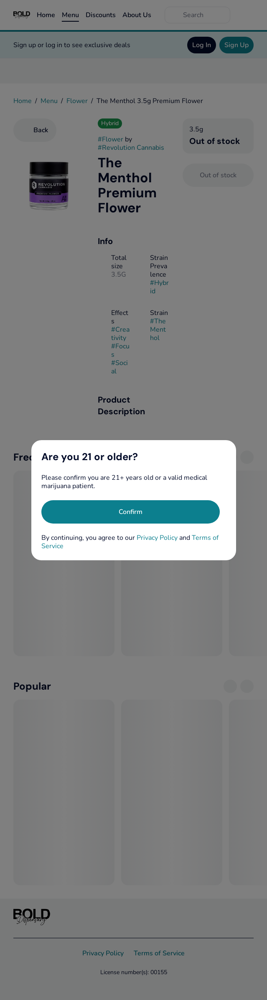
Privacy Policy (157, 537)
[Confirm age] (130, 512)
